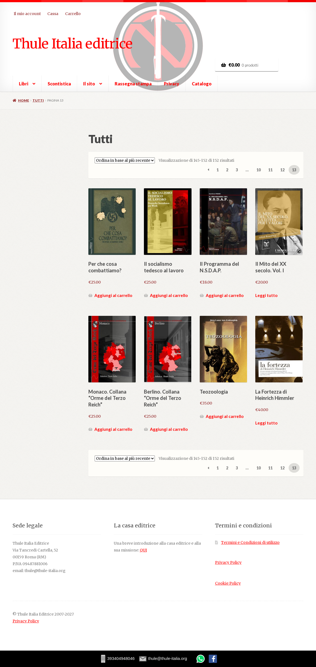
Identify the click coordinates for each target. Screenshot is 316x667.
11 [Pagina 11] (270, 170)
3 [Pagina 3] (237, 170)
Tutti (38, 100)
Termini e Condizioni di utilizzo (250, 542)
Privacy (171, 83)
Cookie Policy (228, 583)
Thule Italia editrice (72, 43)
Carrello (73, 13)
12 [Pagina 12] (282, 170)
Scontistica (59, 83)
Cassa (52, 13)
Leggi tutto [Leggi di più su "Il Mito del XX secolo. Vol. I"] (266, 295)
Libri (23, 83)
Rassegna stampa (133, 83)
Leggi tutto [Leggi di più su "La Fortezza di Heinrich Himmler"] (266, 422)
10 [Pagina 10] (258, 170)
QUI (143, 550)
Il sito (89, 83)
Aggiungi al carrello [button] (113, 295)
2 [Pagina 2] (227, 170)
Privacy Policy (228, 562)
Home (23, 100)
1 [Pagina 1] (217, 170)
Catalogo (201, 83)
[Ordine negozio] (125, 160)
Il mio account (27, 13)
